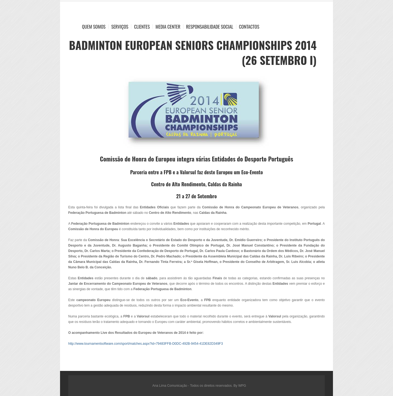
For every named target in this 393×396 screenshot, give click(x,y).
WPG (242, 386)
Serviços (120, 26)
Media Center (168, 26)
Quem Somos (94, 26)
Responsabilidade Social (209, 26)
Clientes (142, 26)
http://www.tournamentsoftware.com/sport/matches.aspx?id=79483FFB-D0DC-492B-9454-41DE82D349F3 (145, 344)
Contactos (249, 26)
